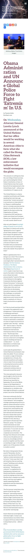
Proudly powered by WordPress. (10, 550)
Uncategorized (16, 541)
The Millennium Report (9, 13)
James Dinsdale (8, 551)
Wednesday (13, 119)
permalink (7, 542)
